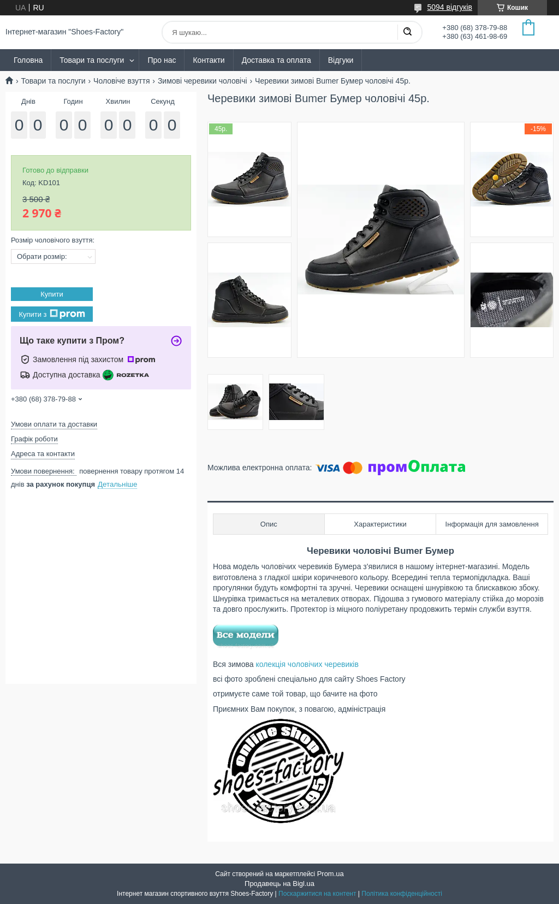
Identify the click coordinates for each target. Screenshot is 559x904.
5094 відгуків (449, 7)
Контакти (208, 60)
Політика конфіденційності (401, 893)
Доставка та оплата (276, 60)
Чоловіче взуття (121, 80)
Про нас (161, 60)
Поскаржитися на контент (317, 893)
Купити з (52, 314)
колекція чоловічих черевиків (306, 664)
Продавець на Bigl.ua (279, 883)
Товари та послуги (92, 60)
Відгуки (341, 60)
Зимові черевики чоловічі (202, 80)
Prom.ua (330, 874)
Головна (28, 60)
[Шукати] (407, 32)
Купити (51, 294)
